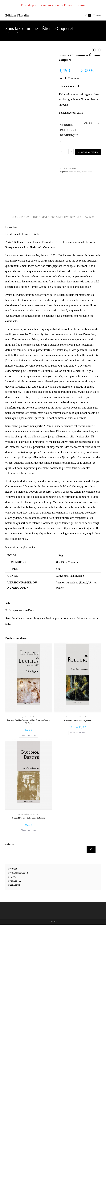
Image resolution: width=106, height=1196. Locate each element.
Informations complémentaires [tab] (57, 482)
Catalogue (14, 1150)
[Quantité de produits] (66, 151)
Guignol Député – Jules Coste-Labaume (28, 1083)
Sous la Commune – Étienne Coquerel (33, 33)
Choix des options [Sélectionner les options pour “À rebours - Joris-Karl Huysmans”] (77, 998)
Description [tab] (20, 482)
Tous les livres (86, 172)
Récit (78, 172)
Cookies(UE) (15, 1146)
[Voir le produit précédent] (94, 50)
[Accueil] (6, 33)
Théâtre (26, 1079)
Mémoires (72, 172)
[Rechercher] (91, 1114)
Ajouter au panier (88, 152)
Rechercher (9, 1109)
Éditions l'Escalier (17, 15)
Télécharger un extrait (71, 112)
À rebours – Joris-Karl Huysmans (77, 986)
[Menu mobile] (96, 15)
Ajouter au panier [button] (28, 1000)
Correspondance (23, 982)
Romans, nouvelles (72, 982)
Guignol (20, 1079)
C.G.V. (12, 1142)
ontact (13, 1134)
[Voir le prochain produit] (99, 50)
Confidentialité (18, 1138)
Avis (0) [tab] (89, 482)
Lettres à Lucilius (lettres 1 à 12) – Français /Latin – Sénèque (28, 986)
